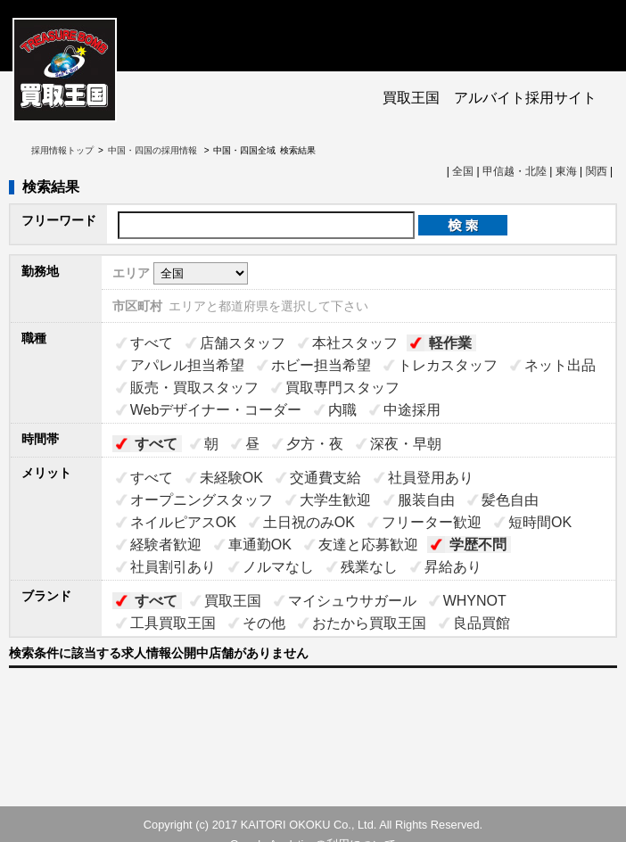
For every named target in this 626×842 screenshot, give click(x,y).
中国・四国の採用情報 (154, 150)
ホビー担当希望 (321, 365)
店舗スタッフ (242, 343)
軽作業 (450, 343)
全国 (463, 171)
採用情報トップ (62, 150)
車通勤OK (260, 544)
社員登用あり (431, 477)
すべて (151, 343)
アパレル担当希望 (187, 365)
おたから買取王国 (369, 623)
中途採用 (412, 409)
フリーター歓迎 (432, 522)
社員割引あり (173, 566)
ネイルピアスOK (183, 522)
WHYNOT (475, 600)
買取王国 (232, 600)
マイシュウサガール (352, 600)
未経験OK (231, 477)
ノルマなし (278, 566)
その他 (264, 623)
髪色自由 (510, 500)
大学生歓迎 (335, 500)
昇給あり (453, 566)
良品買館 (481, 623)
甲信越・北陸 (514, 171)
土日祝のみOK (309, 522)
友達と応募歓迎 (368, 544)
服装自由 (426, 500)
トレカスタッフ (448, 365)
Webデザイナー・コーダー (216, 409)
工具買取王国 (173, 623)
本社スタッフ (355, 343)
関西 (596, 171)
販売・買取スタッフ (194, 387)
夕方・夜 (314, 443)
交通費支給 (325, 477)
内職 (342, 409)
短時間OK (540, 522)
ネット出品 (560, 365)
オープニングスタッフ (201, 500)
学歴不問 (478, 544)
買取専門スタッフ (342, 387)
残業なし (369, 566)
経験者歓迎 (166, 544)
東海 (566, 171)
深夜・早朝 (405, 443)
